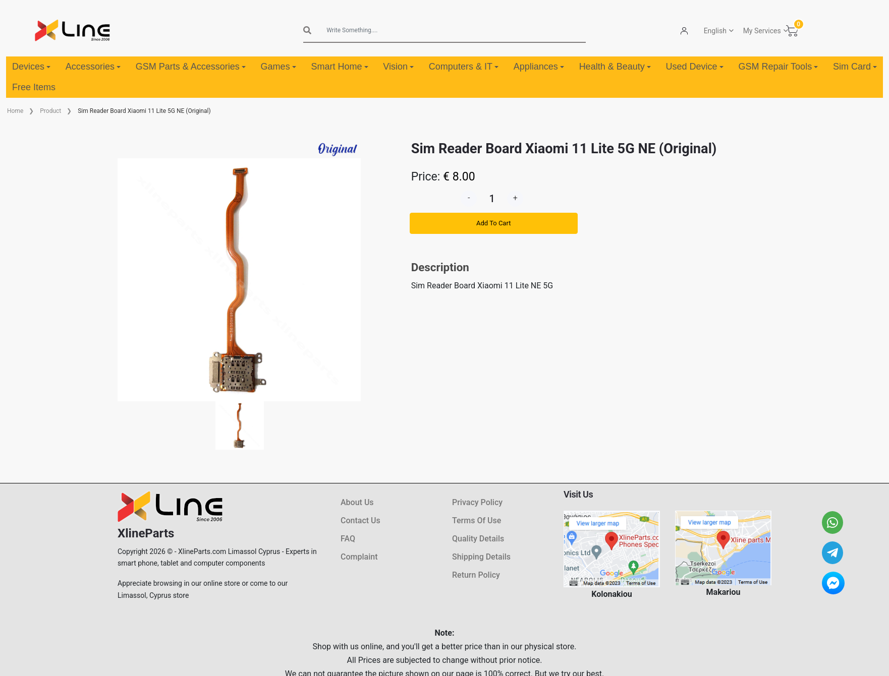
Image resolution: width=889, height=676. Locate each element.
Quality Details (478, 538)
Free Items (33, 87)
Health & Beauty (615, 67)
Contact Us (360, 520)
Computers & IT (463, 67)
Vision (398, 67)
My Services (762, 31)
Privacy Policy (477, 502)
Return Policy (476, 575)
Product (50, 110)
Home (15, 110)
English (715, 31)
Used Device (695, 67)
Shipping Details (481, 557)
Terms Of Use (476, 520)
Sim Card (855, 67)
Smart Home (339, 67)
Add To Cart (493, 223)
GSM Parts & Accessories (191, 67)
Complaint (359, 557)
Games (278, 67)
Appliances (539, 67)
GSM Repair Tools (778, 67)
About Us (357, 502)
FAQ (348, 538)
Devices (31, 67)
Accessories (93, 67)
